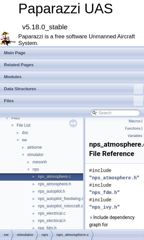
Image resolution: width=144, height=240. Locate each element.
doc (25, 132)
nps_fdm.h (47, 228)
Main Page (14, 52)
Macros (135, 121)
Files (73, 101)
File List (23, 125)
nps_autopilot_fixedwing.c (60, 198)
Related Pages (19, 64)
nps (36, 169)
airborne (34, 147)
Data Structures (73, 89)
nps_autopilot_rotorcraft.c (60, 206)
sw (24, 140)
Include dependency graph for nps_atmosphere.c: (112, 225)
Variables (135, 136)
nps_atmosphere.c (54, 176)
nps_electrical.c (52, 213)
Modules (13, 76)
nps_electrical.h (52, 220)
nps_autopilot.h (51, 191)
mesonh (40, 162)
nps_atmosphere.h (54, 184)
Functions (133, 128)
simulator (35, 154)
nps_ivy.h (104, 207)
